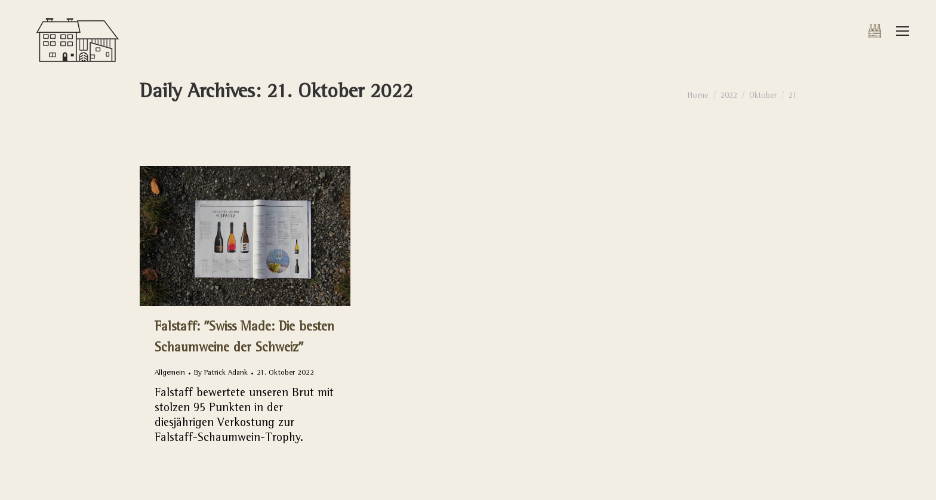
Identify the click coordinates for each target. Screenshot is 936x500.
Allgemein (170, 373)
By (221, 373)
